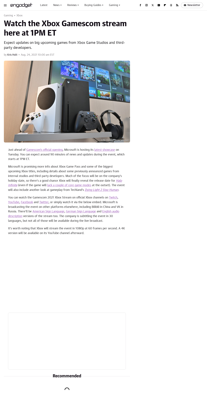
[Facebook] (140, 5)
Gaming (113, 5)
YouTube (13, 202)
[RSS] (177, 5)
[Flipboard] (165, 5)
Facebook (27, 202)
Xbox (19, 15)
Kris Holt (12, 55)
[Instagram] (146, 5)
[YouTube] (158, 5)
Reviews (72, 5)
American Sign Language (48, 211)
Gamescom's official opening (44, 149)
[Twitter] (152, 5)
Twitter (44, 202)
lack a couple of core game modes (69, 185)
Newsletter (192, 5)
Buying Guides (92, 5)
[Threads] (171, 5)
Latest (43, 5)
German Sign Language (81, 211)
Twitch (113, 197)
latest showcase (104, 149)
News (56, 5)
